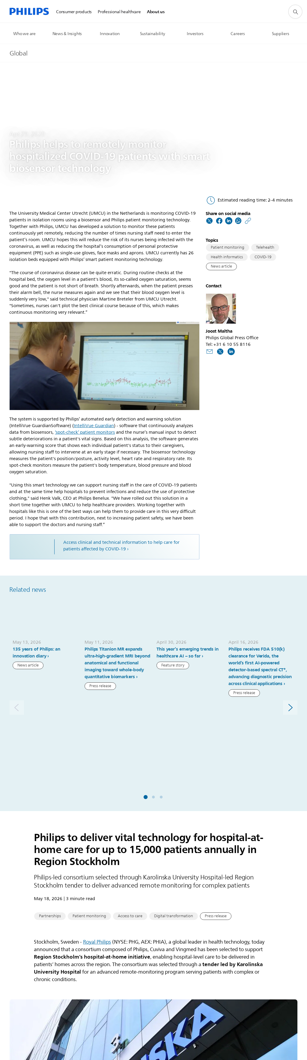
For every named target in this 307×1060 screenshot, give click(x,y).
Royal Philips (97, 851)
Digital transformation (173, 825)
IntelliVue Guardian (94, 426)
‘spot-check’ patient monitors (85, 432)
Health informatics (227, 257)
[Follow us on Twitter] (220, 351)
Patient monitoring (227, 247)
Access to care (130, 825)
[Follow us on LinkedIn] (231, 351)
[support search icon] (295, 11)
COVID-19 (263, 257)
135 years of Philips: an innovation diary (36, 654)
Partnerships (50, 825)
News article (221, 266)
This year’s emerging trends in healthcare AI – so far (187, 654)
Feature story (172, 666)
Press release (100, 687)
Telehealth (265, 247)
